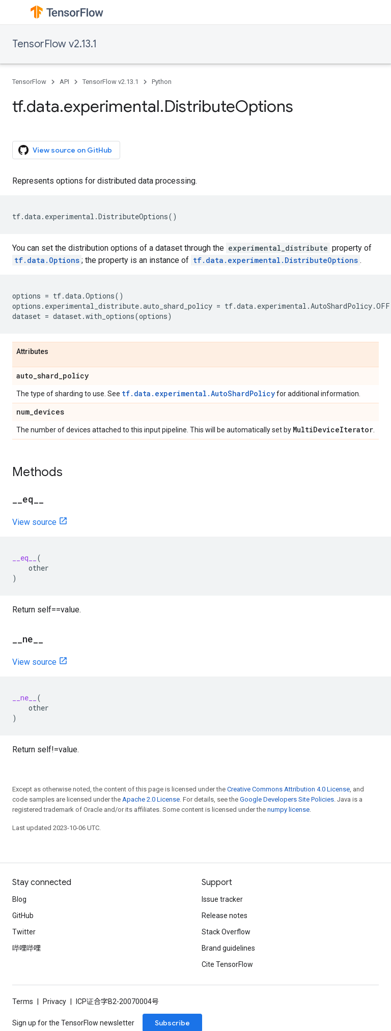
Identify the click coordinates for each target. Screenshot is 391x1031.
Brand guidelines (228, 948)
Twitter (24, 932)
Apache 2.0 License (151, 799)
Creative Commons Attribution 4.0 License (288, 789)
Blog (19, 899)
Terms (22, 1001)
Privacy (54, 1001)
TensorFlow (29, 81)
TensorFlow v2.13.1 (54, 44)
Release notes (224, 915)
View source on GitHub (65, 150)
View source (34, 522)
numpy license (288, 809)
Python (162, 81)
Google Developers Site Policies (287, 799)
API (64, 81)
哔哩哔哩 (26, 948)
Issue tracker (222, 899)
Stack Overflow (226, 932)
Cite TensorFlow (227, 964)
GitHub (23, 915)
